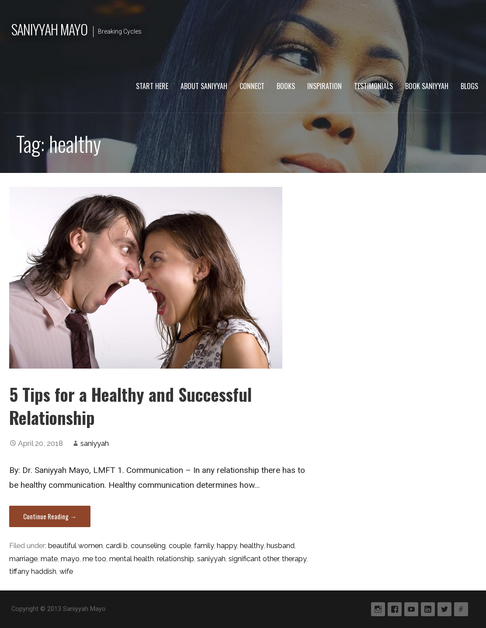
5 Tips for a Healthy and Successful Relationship (130, 406)
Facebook (395, 609)
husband (281, 546)
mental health (131, 559)
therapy (294, 559)
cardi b (117, 546)
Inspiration (324, 86)
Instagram (378, 609)
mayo (70, 559)
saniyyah (94, 443)
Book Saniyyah (426, 86)
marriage (23, 559)
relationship (175, 559)
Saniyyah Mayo (49, 29)
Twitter (444, 609)
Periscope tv (461, 609)
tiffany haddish (32, 571)
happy (227, 546)
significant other (254, 559)
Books (286, 86)
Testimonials (373, 86)
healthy (252, 546)
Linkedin (428, 609)
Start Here (152, 86)
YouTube (411, 609)
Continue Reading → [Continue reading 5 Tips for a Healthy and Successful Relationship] (49, 516)
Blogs (469, 86)
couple (180, 546)
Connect (252, 86)
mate (49, 559)
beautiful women (75, 546)
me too (94, 559)
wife (66, 571)
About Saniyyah (204, 86)
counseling (148, 546)
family (204, 546)
